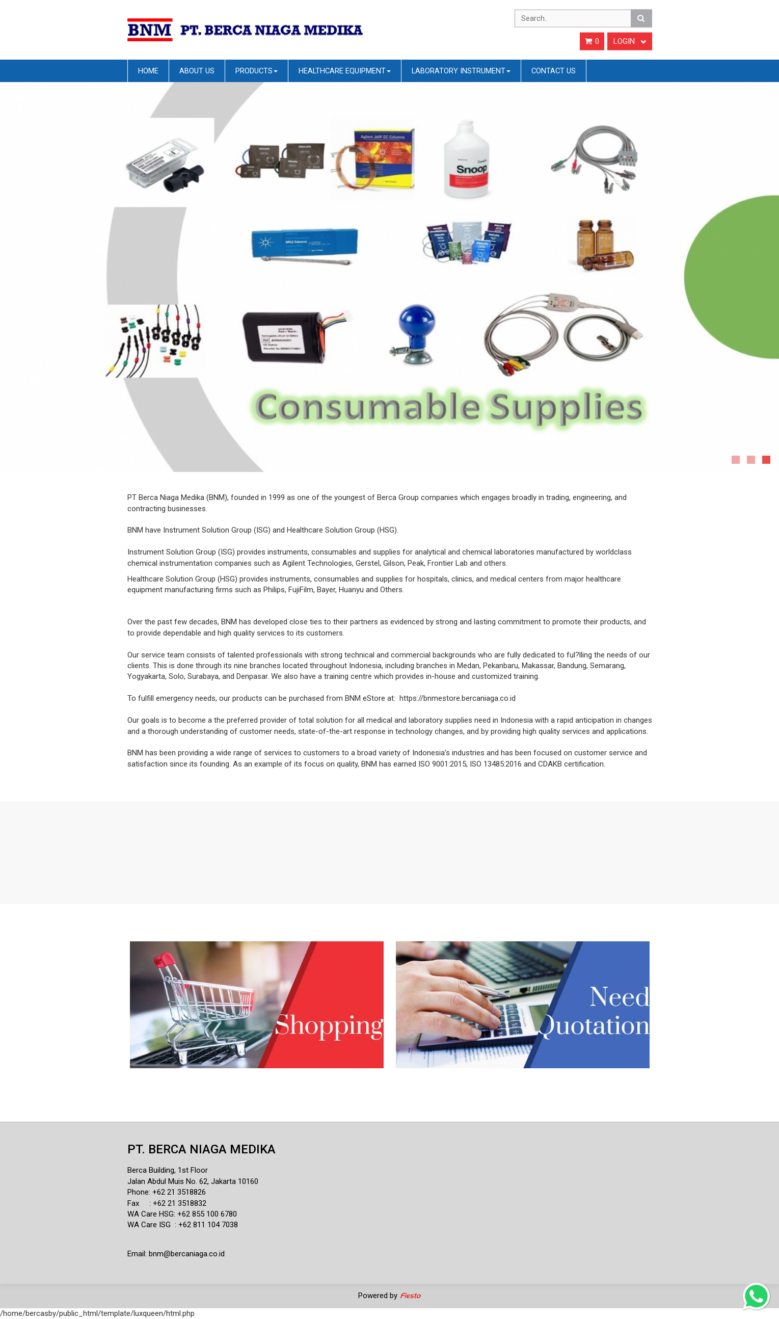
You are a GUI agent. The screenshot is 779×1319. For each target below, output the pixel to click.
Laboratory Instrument (461, 70)
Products (256, 70)
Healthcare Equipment (345, 70)
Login (629, 41)
